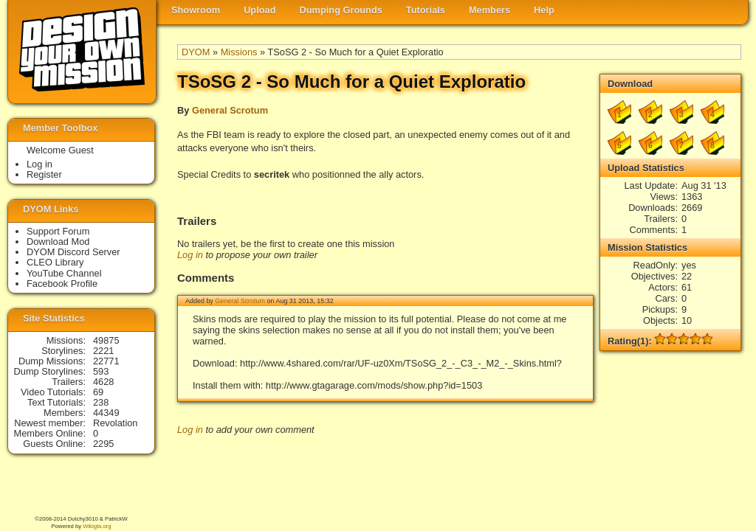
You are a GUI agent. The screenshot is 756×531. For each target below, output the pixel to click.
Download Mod (58, 241)
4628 (103, 381)
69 (98, 392)
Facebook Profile (62, 283)
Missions (239, 52)
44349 (106, 412)
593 (101, 371)
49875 (106, 340)
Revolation (115, 422)
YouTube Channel (64, 273)
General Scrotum (230, 110)
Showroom (195, 9)
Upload (259, 9)
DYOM (196, 52)
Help (544, 9)
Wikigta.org (97, 526)
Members (489, 9)
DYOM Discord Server (73, 251)
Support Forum (58, 231)
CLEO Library (55, 262)
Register (44, 174)
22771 (106, 361)
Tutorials (425, 9)
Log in (190, 254)
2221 (103, 350)
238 (101, 402)
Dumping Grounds (341, 9)
